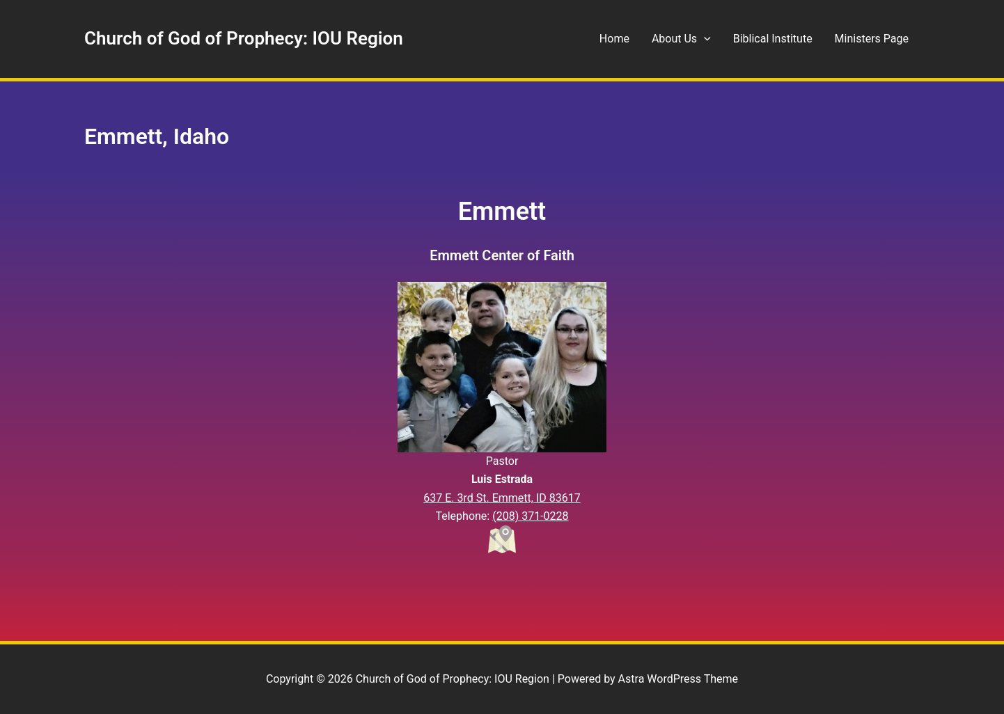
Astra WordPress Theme (678, 678)
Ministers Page (872, 38)
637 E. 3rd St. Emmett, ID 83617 (501, 498)
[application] (704, 39)
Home (614, 38)
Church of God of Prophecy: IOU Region (243, 38)
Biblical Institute (773, 38)
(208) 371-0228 (530, 516)
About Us (681, 39)
